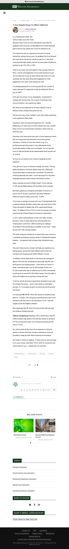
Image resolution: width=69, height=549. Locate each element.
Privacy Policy (37, 533)
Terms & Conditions (22, 533)
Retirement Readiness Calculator (25, 479)
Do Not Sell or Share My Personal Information (34, 539)
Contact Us (26, 530)
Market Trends (25, 20)
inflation (51, 353)
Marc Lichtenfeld (31, 29)
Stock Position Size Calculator (24, 473)
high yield (42, 353)
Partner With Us (34, 536)
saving (16, 357)
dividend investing (19, 353)
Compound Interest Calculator (24, 491)
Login (53, 377)
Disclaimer (43, 530)
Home (14, 20)
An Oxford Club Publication (35, 1)
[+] (48, 390)
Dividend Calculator (20, 467)
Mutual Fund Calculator (21, 485)
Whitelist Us (50, 533)
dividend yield (32, 353)
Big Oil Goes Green (20, 435)
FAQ (34, 530)
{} (46, 390)
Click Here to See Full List (25, 519)
